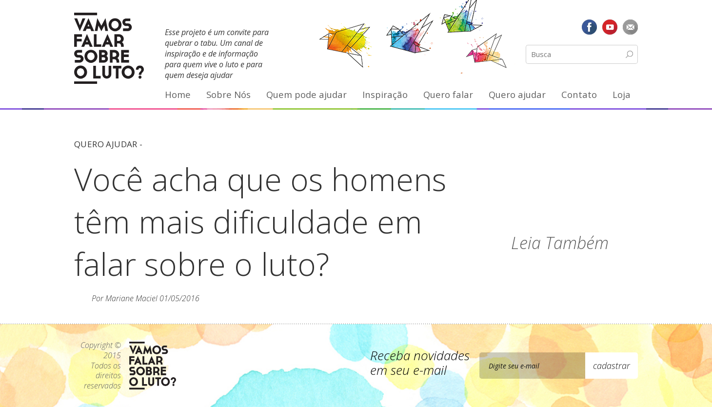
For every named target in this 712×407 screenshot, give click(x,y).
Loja (622, 94)
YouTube (609, 27)
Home (178, 94)
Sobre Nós (228, 94)
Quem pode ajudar (306, 94)
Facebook (589, 27)
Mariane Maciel (131, 298)
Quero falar (448, 94)
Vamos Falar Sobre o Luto (109, 48)
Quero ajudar (517, 94)
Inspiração (385, 94)
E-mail (630, 27)
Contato (579, 94)
